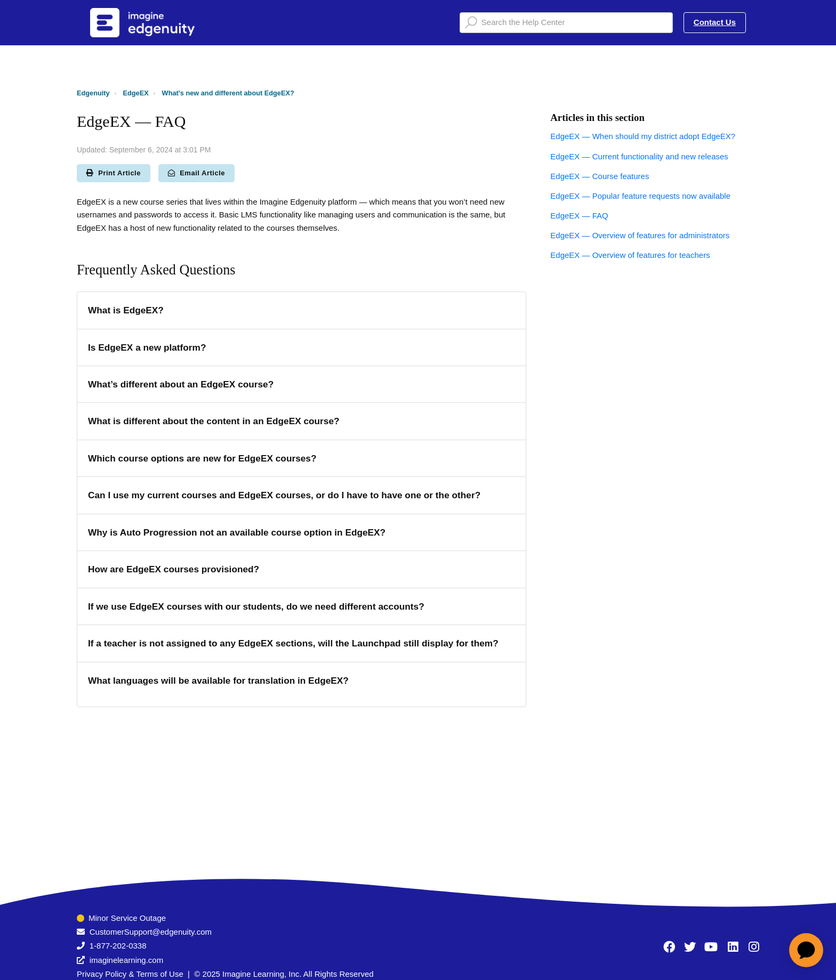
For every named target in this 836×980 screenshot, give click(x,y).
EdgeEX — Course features (599, 176)
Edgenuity (93, 93)
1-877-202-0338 (118, 945)
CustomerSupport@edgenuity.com (151, 931)
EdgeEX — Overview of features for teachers (630, 255)
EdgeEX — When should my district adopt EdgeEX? (642, 136)
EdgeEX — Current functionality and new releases (639, 156)
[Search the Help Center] (566, 22)
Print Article (113, 173)
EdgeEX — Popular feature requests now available (640, 195)
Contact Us (715, 22)
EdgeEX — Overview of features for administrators (639, 235)
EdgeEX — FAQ (579, 215)
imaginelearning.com (126, 960)
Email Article (196, 173)
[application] (806, 950)
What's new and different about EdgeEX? (228, 93)
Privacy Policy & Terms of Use (130, 973)
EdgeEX (136, 93)
